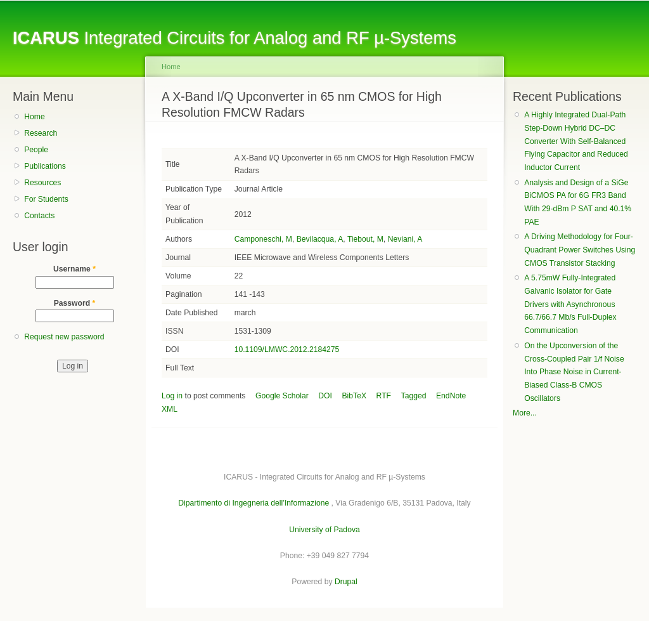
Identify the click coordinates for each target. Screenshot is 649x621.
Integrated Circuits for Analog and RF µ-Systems (234, 38)
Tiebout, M (365, 239)
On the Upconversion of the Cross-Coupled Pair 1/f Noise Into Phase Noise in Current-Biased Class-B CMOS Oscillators (574, 372)
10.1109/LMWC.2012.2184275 (287, 349)
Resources (42, 182)
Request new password (64, 336)
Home (34, 116)
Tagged (414, 395)
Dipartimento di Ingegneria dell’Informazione (253, 503)
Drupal (346, 581)
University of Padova (324, 529)
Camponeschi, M (263, 239)
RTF (383, 395)
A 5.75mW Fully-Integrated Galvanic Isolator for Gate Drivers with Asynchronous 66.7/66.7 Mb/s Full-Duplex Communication (570, 304)
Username (74, 269)
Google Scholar (282, 395)
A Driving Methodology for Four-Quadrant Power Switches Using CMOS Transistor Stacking (579, 249)
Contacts (39, 215)
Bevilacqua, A (320, 239)
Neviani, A (405, 239)
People (36, 149)
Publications (45, 166)
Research (40, 133)
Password (75, 303)
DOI (325, 395)
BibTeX (354, 395)
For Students (46, 199)
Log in (172, 395)
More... (525, 413)
